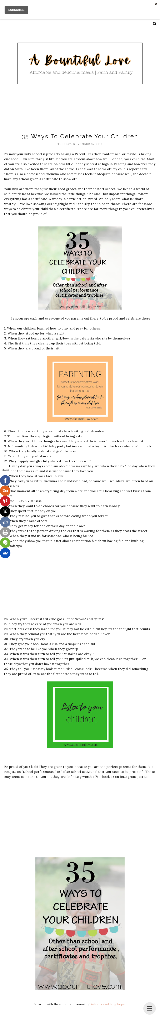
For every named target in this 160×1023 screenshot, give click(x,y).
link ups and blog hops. (108, 1004)
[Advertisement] (80, 109)
